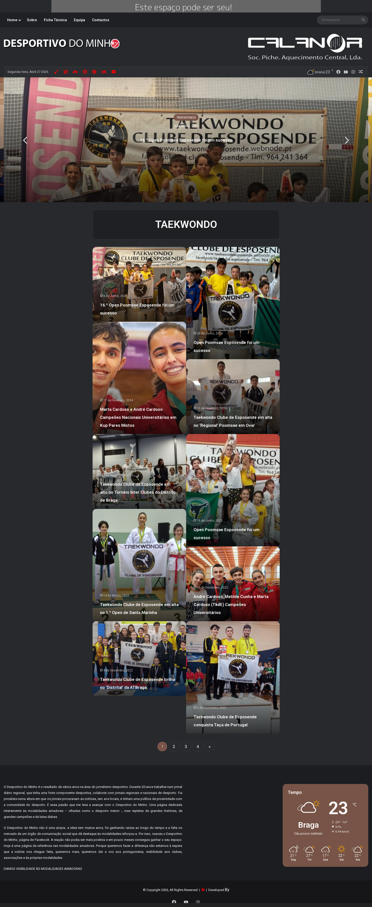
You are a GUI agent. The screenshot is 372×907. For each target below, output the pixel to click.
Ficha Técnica (55, 20)
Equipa (79, 20)
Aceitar (280, 895)
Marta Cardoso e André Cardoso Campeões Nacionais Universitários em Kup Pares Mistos (138, 417)
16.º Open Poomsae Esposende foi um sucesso (186, 140)
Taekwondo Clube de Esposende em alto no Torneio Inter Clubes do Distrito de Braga (138, 492)
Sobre (32, 20)
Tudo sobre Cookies (167, 893)
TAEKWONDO (186, 117)
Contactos (100, 20)
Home (12, 20)
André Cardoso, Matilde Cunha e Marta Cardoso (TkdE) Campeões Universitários (231, 604)
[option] (186, 139)
